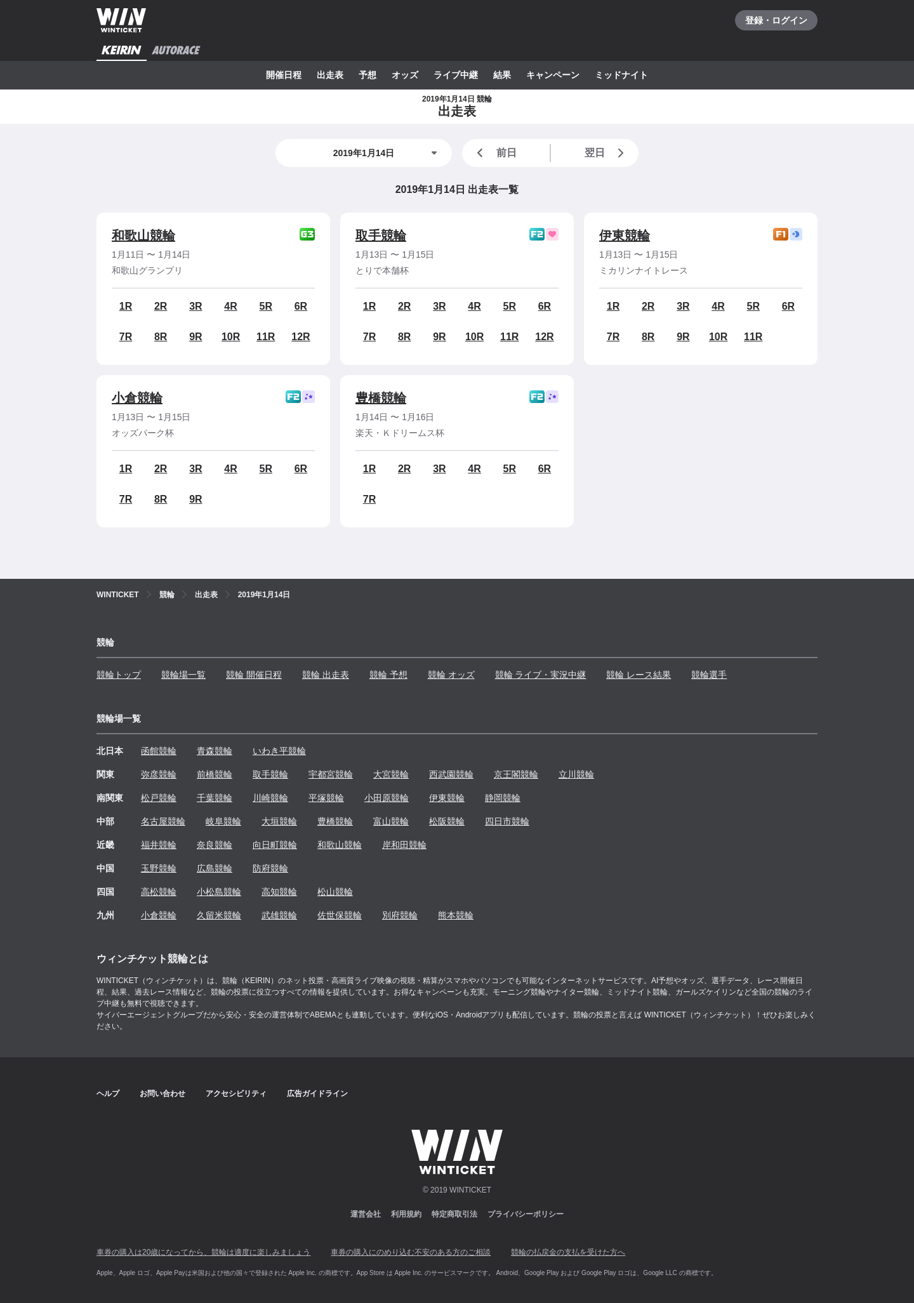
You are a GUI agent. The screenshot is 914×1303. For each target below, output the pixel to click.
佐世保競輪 (339, 915)
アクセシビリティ (236, 1093)
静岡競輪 (502, 798)
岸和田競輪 (404, 845)
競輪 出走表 (325, 675)
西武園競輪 (451, 774)
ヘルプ (107, 1093)
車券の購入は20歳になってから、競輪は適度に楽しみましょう (203, 1252)
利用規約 (406, 1214)
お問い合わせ (162, 1093)
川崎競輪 (270, 798)
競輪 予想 (388, 675)
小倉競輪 (137, 398)
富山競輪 (391, 821)
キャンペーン (553, 75)
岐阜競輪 (223, 821)
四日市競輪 (507, 821)
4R (230, 306)
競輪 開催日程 (254, 675)
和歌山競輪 (143, 235)
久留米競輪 (219, 915)
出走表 (330, 75)
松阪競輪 (447, 821)
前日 (494, 153)
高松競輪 (158, 892)
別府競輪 (400, 915)
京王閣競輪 (516, 774)
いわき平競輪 (279, 751)
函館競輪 (158, 751)
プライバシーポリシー (525, 1214)
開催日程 (283, 75)
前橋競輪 (214, 774)
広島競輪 (214, 868)
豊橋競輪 (380, 398)
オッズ (405, 75)
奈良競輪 (214, 845)
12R (300, 336)
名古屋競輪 (163, 821)
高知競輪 (279, 892)
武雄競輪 (279, 915)
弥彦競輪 (158, 774)
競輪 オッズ (451, 675)
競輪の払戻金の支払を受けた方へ (568, 1252)
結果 (502, 75)
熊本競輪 (456, 915)
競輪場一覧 (183, 675)
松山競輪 (335, 892)
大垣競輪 (279, 821)
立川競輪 (576, 774)
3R (195, 306)
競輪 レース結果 (638, 675)
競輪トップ (118, 675)
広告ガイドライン (317, 1093)
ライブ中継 (456, 75)
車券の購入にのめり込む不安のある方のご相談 (411, 1252)
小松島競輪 (219, 892)
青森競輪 (214, 751)
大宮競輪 (391, 774)
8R (160, 336)
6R (301, 306)
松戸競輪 (158, 798)
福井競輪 (158, 845)
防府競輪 (270, 868)
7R (125, 336)
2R (160, 306)
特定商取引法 (454, 1214)
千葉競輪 (214, 798)
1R (125, 306)
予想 (367, 75)
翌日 (607, 153)
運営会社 (365, 1214)
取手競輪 (380, 235)
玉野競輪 (158, 868)
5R (266, 306)
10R (231, 336)
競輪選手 (709, 675)
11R (265, 336)
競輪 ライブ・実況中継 (540, 675)
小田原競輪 (386, 798)
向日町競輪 (275, 845)
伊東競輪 (624, 235)
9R (195, 336)
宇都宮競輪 (330, 774)
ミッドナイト (621, 75)
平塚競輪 (326, 798)
